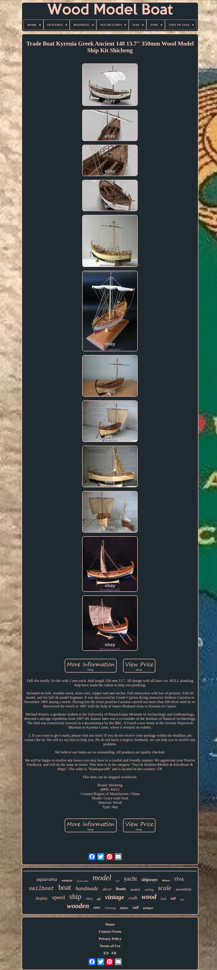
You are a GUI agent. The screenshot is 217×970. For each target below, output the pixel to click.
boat (64, 887)
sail (135, 907)
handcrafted (82, 881)
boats (121, 888)
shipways (149, 879)
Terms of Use (110, 946)
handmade (87, 888)
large (182, 899)
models (135, 889)
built (164, 898)
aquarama (46, 879)
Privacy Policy (110, 939)
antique (148, 908)
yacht (130, 878)
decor (107, 889)
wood (149, 896)
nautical (66, 880)
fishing (110, 908)
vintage (114, 897)
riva (179, 878)
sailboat (41, 889)
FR (113, 953)
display (42, 898)
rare (97, 907)
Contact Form (110, 931)
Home (110, 924)
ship (75, 896)
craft (132, 897)
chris (89, 898)
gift (99, 898)
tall (173, 898)
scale (165, 887)
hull (117, 881)
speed (58, 897)
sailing (149, 889)
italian (124, 908)
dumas (166, 880)
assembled (183, 889)
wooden (78, 906)
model (102, 877)
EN (106, 953)
